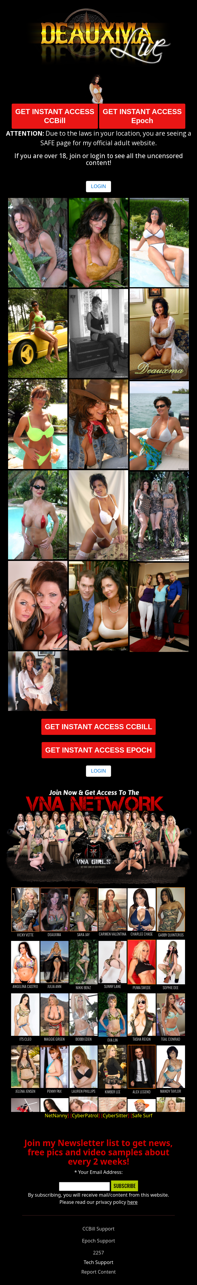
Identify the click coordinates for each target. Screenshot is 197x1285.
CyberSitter (115, 1115)
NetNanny (56, 1115)
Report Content (98, 1272)
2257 (98, 1252)
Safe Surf (142, 1115)
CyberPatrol (85, 1115)
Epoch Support (98, 1240)
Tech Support (98, 1262)
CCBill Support (98, 1228)
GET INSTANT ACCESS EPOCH (98, 750)
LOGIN (98, 186)
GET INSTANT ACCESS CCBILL (98, 727)
